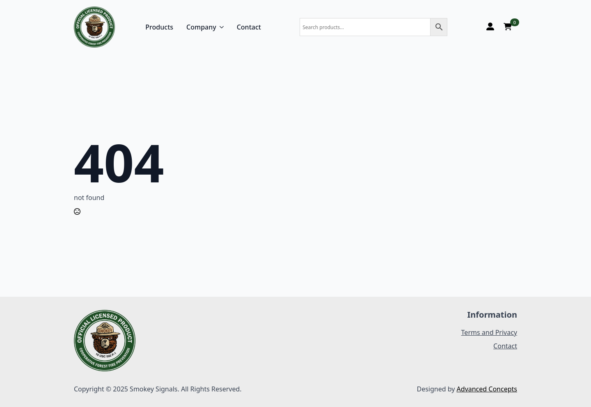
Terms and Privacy (489, 332)
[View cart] (507, 27)
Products (159, 27)
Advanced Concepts (487, 388)
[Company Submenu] (220, 27)
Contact (249, 27)
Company (201, 27)
